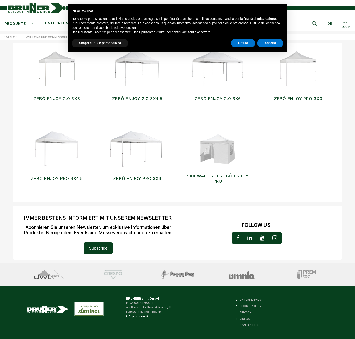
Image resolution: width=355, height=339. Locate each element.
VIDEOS (245, 319)
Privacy (245, 312)
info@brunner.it (137, 316)
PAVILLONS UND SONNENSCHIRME (49, 37)
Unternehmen (59, 23)
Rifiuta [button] (243, 43)
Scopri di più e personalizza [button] (100, 43)
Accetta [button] (270, 43)
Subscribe (98, 248)
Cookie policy (250, 306)
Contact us (249, 325)
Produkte (15, 23)
